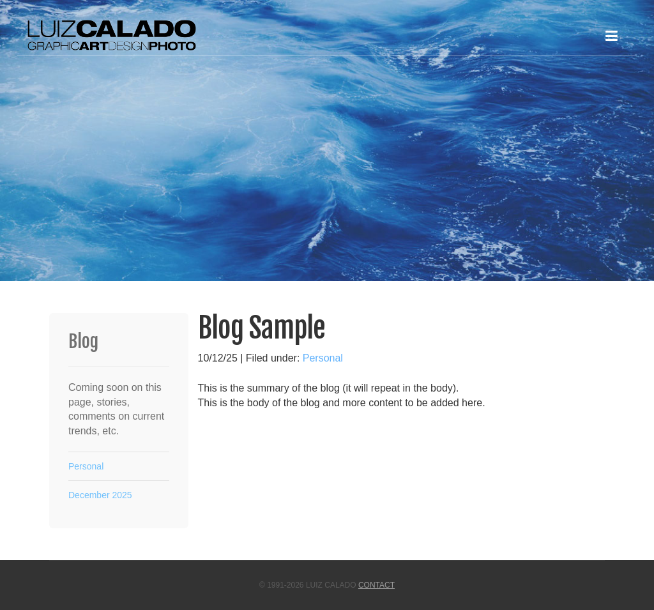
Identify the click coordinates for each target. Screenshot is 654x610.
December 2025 (100, 495)
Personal (323, 358)
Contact (376, 585)
